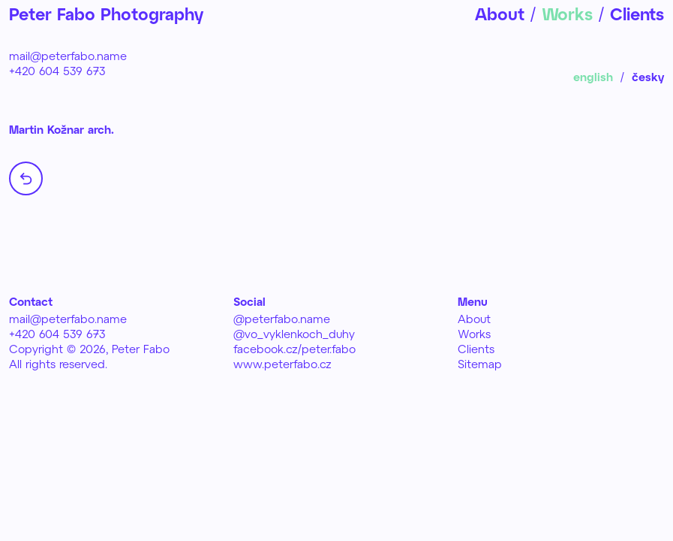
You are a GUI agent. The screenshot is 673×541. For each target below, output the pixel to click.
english (593, 76)
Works (474, 333)
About (474, 318)
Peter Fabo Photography (106, 13)
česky (648, 76)
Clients (476, 348)
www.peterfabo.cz (282, 363)
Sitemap (480, 363)
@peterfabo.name (281, 318)
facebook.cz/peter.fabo (294, 348)
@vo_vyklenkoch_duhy (294, 333)
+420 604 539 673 (57, 70)
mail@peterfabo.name (68, 55)
